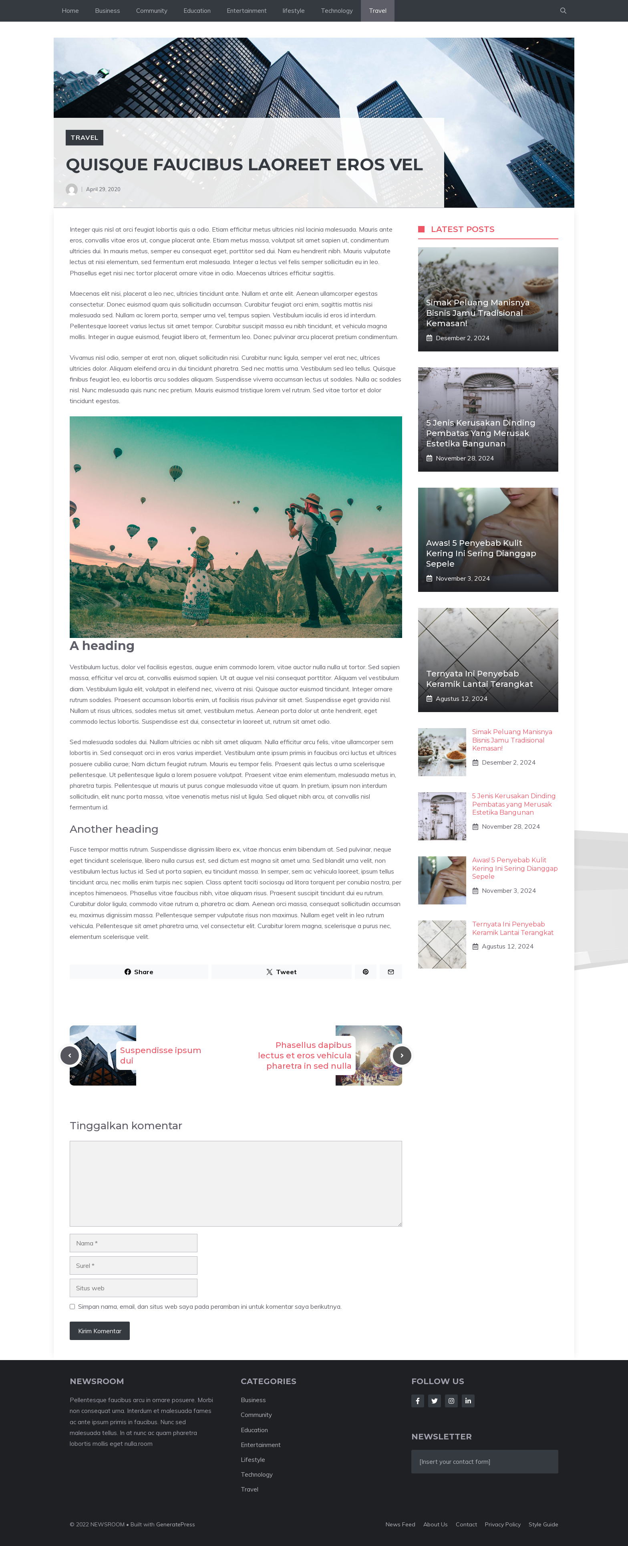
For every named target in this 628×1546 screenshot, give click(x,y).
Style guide (543, 1524)
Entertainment (247, 10)
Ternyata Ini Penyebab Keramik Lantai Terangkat (513, 928)
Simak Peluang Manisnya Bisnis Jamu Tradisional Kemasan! (478, 313)
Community (151, 10)
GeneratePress (175, 1524)
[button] (563, 11)
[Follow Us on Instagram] (451, 1401)
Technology (337, 10)
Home (70, 10)
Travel (377, 10)
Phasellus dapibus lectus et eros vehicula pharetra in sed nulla (305, 1055)
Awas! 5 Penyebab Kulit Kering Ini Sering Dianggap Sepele (481, 553)
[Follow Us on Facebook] (417, 1401)
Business (107, 10)
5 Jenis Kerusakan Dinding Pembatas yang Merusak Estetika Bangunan (480, 433)
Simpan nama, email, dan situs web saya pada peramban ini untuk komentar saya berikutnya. (210, 1306)
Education (197, 10)
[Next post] (402, 1055)
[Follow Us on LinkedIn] (468, 1401)
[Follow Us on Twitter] (434, 1401)
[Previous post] (70, 1055)
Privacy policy (503, 1524)
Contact (466, 1524)
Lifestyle (253, 1459)
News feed (400, 1524)
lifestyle (294, 10)
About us (435, 1524)
